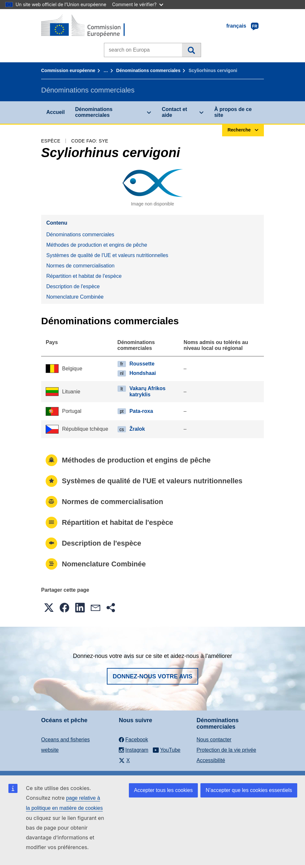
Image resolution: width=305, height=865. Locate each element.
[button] (48, 607)
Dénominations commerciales (148, 70)
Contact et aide (174, 112)
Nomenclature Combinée (75, 297)
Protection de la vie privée (226, 750)
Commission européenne (68, 70)
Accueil (55, 112)
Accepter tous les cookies (163, 790)
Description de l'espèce (73, 286)
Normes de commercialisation (80, 265)
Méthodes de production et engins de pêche (96, 245)
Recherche (191, 50)
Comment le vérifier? (137, 4)
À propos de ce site (233, 112)
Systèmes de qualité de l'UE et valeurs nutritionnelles (107, 255)
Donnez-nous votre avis (152, 676)
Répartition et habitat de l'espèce (84, 276)
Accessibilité (211, 760)
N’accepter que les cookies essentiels (249, 790)
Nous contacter (214, 739)
